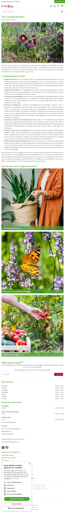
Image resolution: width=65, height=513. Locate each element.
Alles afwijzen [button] (17, 504)
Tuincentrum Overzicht (32, 509)
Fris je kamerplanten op (11, 228)
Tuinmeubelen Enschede (40, 486)
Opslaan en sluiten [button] (17, 499)
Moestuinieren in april (11, 354)
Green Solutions (32, 507)
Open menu (2, 6)
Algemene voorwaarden (8, 458)
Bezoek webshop (59, 1)
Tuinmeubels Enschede (39, 484)
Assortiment (5, 460)
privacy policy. (46, 370)
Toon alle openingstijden (8, 422)
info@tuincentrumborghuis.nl (10, 442)
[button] (17, 508)
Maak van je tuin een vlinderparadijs (16, 291)
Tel (50, 5)
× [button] (29, 464)
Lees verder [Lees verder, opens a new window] (15, 478)
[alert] (17, 486)
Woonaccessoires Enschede (40, 488)
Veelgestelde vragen (7, 455)
